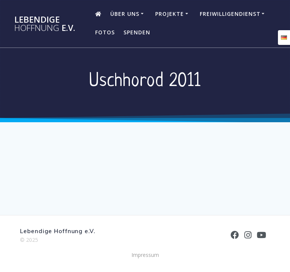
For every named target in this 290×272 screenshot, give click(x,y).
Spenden (136, 32)
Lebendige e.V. (44, 23)
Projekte (169, 13)
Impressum (145, 254)
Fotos (105, 32)
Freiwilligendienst (230, 13)
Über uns (124, 13)
